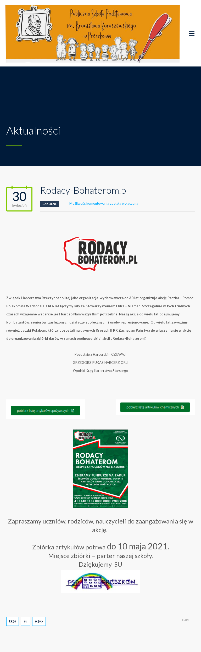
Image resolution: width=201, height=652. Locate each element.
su (25, 621)
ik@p (39, 621)
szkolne (49, 204)
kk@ (12, 621)
